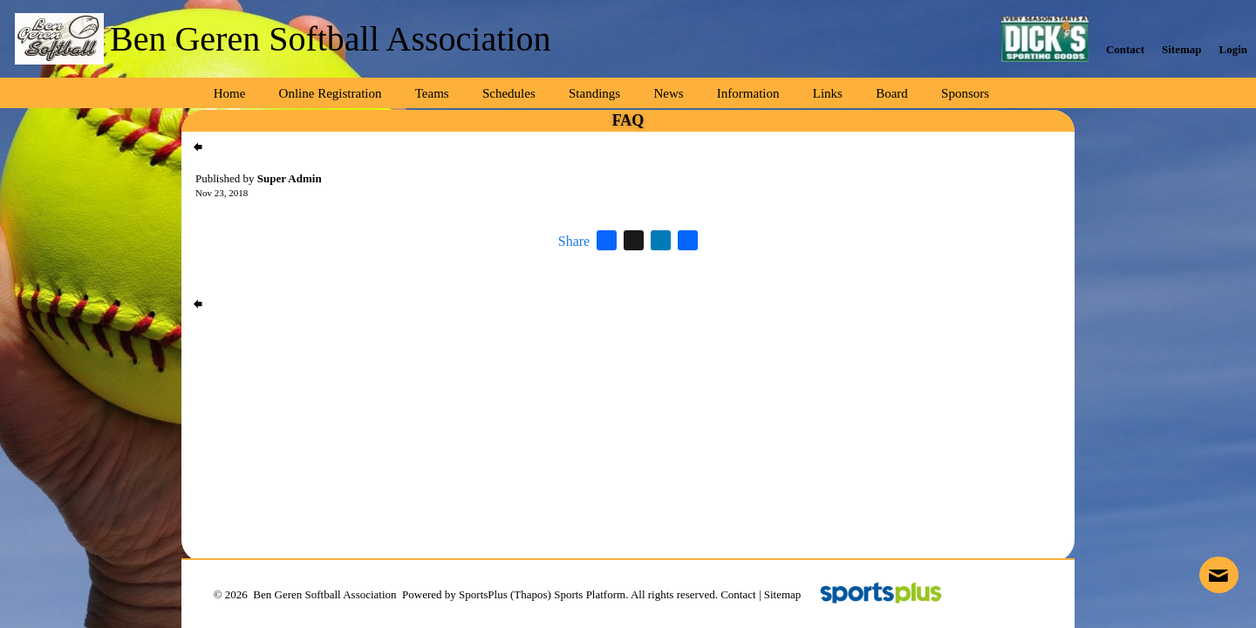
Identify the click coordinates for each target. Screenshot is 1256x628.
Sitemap (783, 594)
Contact (737, 594)
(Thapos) (530, 594)
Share (574, 242)
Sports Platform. (591, 594)
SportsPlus (483, 594)
